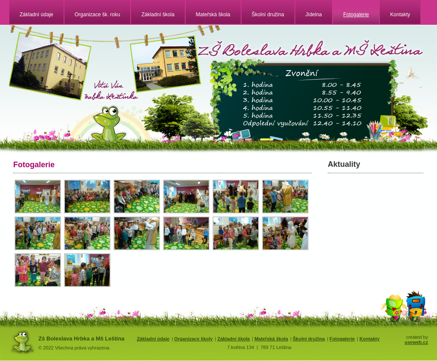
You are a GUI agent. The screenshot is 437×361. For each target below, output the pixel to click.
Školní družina (268, 15)
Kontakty (400, 15)
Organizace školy (193, 338)
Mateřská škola (213, 15)
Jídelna (314, 15)
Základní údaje (36, 15)
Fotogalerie (356, 15)
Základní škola (157, 15)
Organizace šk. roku (97, 15)
